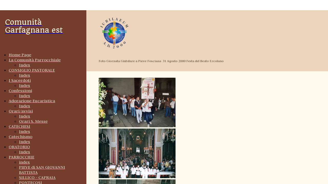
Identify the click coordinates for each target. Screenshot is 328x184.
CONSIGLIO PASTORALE (32, 70)
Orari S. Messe (33, 121)
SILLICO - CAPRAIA (37, 177)
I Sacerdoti (20, 80)
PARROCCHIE (21, 156)
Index (24, 64)
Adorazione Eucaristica (32, 100)
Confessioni (20, 90)
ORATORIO (19, 146)
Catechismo (20, 136)
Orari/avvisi (21, 110)
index (24, 162)
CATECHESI (19, 126)
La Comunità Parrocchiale (35, 59)
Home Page (20, 54)
